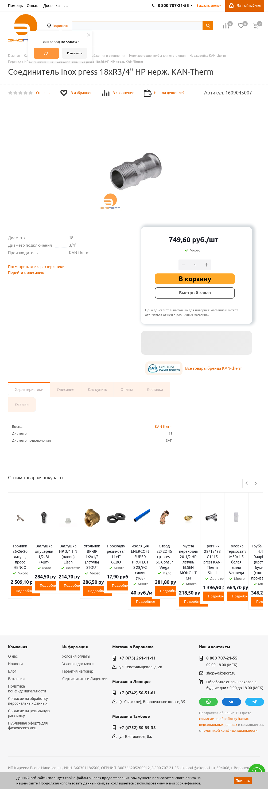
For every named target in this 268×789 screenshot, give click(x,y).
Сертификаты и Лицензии (84, 647)
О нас (13, 624)
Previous (247, 483)
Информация (75, 614)
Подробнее (49, 569)
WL (45, 765)
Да (46, 53)
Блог (12, 639)
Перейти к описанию (26, 272)
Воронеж (60, 26)
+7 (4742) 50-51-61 (137, 660)
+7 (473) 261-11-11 (137, 626)
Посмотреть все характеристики (36, 267)
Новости (15, 632)
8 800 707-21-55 (222, 626)
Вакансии (16, 647)
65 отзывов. (74, 771)
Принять (243, 780)
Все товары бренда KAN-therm (214, 368)
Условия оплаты (76, 624)
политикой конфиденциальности (229, 698)
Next (255, 483)
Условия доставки (78, 632)
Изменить (74, 53)
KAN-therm (163, 426)
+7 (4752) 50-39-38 (137, 695)
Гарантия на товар (77, 639)
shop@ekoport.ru (220, 641)
